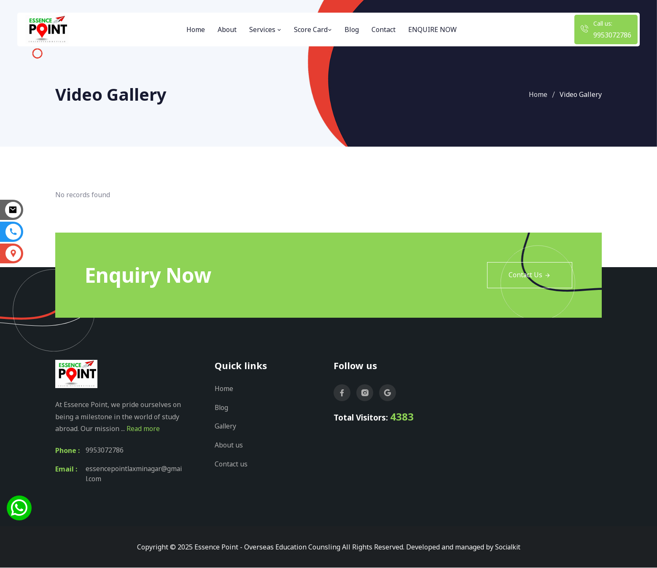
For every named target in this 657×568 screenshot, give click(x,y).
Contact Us (529, 275)
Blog (352, 29)
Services (265, 29)
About (227, 29)
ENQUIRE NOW (432, 29)
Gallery (226, 425)
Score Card (313, 29)
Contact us (231, 462)
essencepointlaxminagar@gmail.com (134, 474)
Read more (143, 429)
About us (229, 444)
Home (195, 29)
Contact (384, 29)
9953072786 (612, 35)
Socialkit (507, 547)
